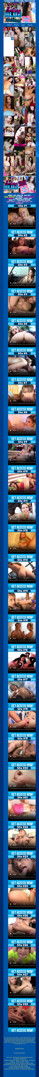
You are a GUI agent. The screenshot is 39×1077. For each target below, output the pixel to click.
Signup (29, 25)
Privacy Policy (24, 1060)
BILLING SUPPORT (19, 1053)
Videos (9, 25)
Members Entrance (9, 1060)
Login (23, 25)
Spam (27, 1062)
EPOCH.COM (15, 1069)
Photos (16, 25)
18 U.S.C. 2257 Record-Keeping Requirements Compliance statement (19, 1058)
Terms (17, 1060)
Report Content (20, 1062)
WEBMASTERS (19, 1048)
